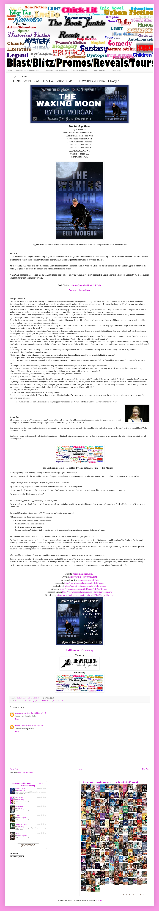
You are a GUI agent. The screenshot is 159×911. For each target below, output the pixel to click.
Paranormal (39, 701)
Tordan (17, 815)
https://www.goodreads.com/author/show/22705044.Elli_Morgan (85, 595)
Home (10, 70)
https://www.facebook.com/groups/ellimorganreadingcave (87, 592)
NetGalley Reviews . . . (81, 70)
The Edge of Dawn (21, 824)
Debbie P (18, 726)
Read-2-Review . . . (101, 70)
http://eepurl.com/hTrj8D (88, 580)
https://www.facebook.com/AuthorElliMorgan (84, 583)
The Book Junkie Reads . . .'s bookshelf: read (109, 782)
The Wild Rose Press (59, 701)
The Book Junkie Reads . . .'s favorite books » (136, 895)
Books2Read (84, 290)
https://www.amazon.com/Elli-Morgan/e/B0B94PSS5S (83, 589)
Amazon (72, 290)
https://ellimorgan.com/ (83, 574)
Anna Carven (20, 826)
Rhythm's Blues (20, 788)
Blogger (99, 900)
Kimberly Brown (21, 790)
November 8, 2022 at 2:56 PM (36, 713)
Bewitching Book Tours (21, 701)
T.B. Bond (19, 808)
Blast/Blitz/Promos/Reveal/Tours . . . (29, 70)
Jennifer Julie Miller (22, 817)
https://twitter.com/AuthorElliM (83, 577)
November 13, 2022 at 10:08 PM (32, 726)
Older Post (145, 769)
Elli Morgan (32, 701)
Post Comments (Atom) (25, 772)
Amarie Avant (20, 799)
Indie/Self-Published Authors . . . (58, 70)
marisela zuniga (20, 713)
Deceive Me (19, 806)
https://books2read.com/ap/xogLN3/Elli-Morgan (85, 586)
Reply (17, 719)
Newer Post (14, 769)
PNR (44, 701)
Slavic (17, 833)
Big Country (19, 797)
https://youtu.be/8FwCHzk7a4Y (86, 285)
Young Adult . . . (117, 70)
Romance (49, 701)
